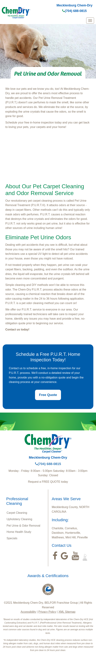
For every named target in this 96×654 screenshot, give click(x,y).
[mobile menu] (90, 20)
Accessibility (28, 611)
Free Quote (48, 395)
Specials (12, 538)
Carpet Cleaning (17, 512)
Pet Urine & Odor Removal (23, 525)
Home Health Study (19, 531)
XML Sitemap (66, 611)
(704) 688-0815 (74, 11)
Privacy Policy (47, 611)
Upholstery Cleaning (19, 519)
